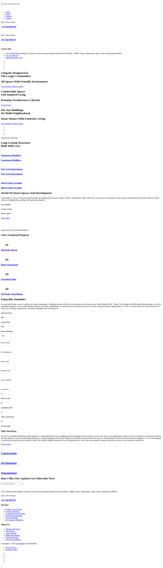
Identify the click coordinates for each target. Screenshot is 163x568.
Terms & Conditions (13, 540)
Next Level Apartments (12, 169)
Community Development (15, 514)
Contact (8, 18)
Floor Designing (12, 518)
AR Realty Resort (9, 250)
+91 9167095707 (8, 40)
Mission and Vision (13, 529)
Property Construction (14, 509)
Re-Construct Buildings (14, 520)
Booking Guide (11, 550)
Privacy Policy (11, 547)
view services (6, 444)
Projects (9, 16)
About (8, 14)
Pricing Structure (12, 537)
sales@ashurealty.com (14, 58)
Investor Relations (12, 512)
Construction (9, 453)
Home (8, 12)
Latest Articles (11, 533)
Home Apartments (9, 265)
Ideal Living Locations (11, 183)
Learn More (5, 218)
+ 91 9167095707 (8, 27)
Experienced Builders (11, 155)
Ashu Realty (20, 544)
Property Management (14, 516)
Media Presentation (13, 535)
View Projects (6, 86)
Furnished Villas (8, 279)
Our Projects (10, 531)
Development (9, 463)
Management (9, 472)
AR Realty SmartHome (12, 294)
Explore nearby (17, 86)
